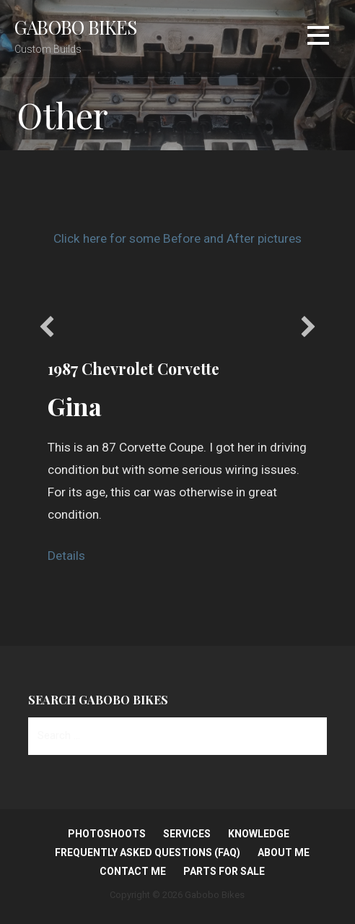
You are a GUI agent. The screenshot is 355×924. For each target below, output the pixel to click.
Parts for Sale (224, 871)
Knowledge (258, 833)
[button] (46, 326)
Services (187, 833)
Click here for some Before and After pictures (177, 238)
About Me (284, 852)
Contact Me (133, 871)
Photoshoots (107, 833)
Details (66, 555)
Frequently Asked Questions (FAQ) (147, 852)
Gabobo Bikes (75, 26)
